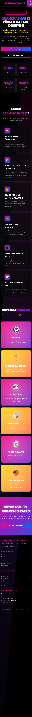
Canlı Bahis (3, 556)
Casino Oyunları (4, 558)
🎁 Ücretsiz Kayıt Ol (16, 525)
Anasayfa (3, 554)
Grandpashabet (14, 3)
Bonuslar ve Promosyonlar (6, 563)
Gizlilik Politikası (4, 574)
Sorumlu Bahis (4, 585)
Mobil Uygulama (4, 565)
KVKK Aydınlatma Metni (6, 583)
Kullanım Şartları (4, 576)
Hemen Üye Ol (31, 3)
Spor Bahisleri (4, 561)
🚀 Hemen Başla (16, 49)
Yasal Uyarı (3, 580)
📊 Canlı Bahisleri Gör (16, 55)
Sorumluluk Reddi (5, 578)
